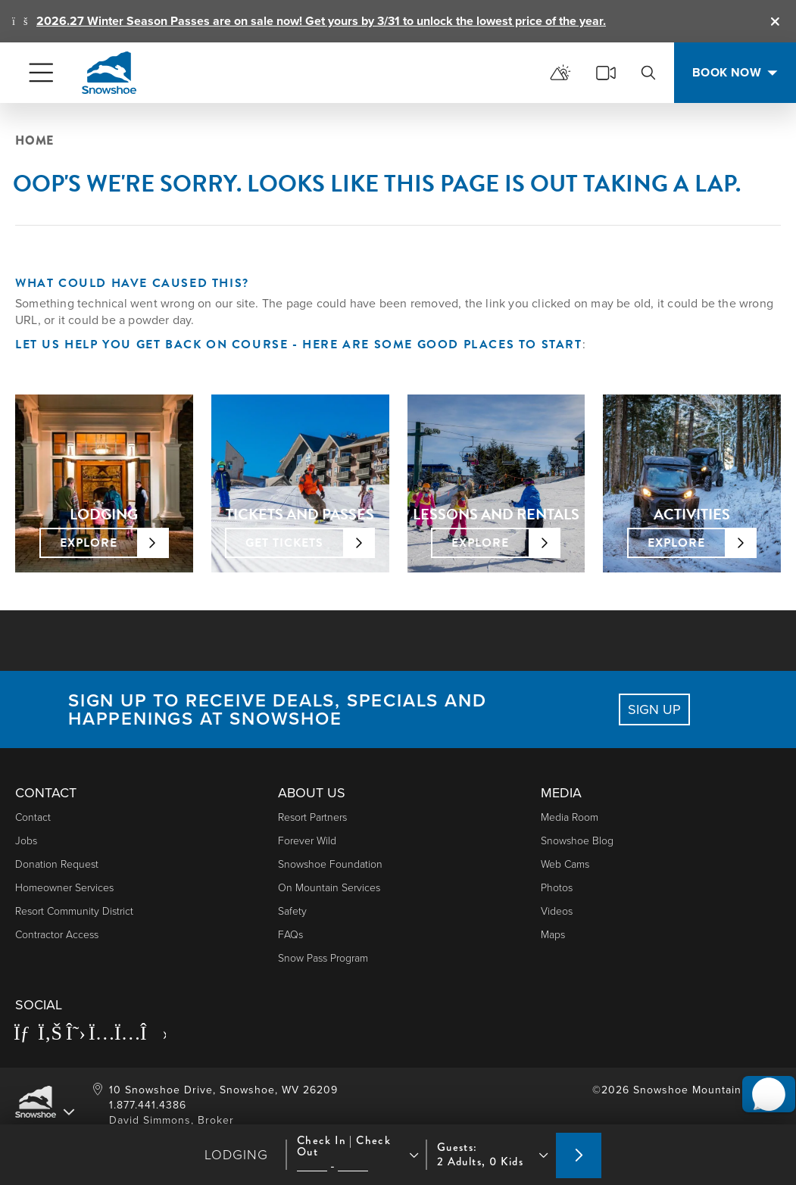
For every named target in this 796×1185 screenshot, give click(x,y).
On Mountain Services (329, 888)
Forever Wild (307, 841)
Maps (553, 935)
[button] (758, 1070)
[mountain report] (560, 72)
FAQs (290, 935)
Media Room (569, 817)
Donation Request (56, 864)
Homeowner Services (64, 888)
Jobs (26, 841)
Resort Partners (312, 817)
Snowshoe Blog (577, 841)
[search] (648, 72)
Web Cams (565, 864)
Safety (292, 911)
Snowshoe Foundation (330, 864)
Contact (33, 817)
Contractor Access (56, 935)
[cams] (606, 72)
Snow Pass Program (323, 958)
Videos (557, 911)
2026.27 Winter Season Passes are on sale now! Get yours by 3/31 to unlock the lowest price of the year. (321, 21)
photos (557, 888)
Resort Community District (74, 911)
